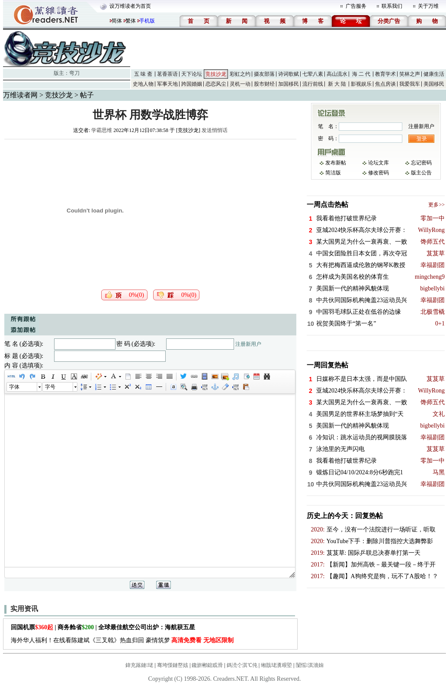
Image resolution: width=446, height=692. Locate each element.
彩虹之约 (240, 74)
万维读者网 (20, 95)
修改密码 (378, 173)
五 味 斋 (143, 74)
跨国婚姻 (191, 84)
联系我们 (392, 6)
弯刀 (74, 73)
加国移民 (288, 84)
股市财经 (264, 84)
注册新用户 (248, 344)
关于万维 (428, 6)
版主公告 (421, 173)
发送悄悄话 (215, 130)
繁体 (130, 21)
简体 (117, 21)
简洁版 (333, 173)
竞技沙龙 (215, 74)
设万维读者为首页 (130, 6)
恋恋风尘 (215, 84)
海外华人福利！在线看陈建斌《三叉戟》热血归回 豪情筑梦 (122, 640)
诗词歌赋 (288, 74)
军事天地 (167, 84)
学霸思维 (101, 130)
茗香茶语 (167, 74)
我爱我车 (409, 84)
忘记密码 (421, 163)
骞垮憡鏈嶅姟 (172, 665)
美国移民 (434, 84)
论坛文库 (378, 163)
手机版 (147, 21)
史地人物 (143, 84)
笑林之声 (409, 74)
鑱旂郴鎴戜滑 (207, 665)
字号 (50, 387)
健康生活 (434, 74)
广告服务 (356, 6)
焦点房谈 (385, 84)
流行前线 (312, 84)
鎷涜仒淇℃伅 (242, 665)
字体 (14, 387)
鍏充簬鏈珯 (139, 665)
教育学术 (385, 74)
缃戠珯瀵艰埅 (276, 665)
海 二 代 (361, 74)
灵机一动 (240, 84)
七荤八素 (312, 74)
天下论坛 (191, 74)
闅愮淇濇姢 (310, 665)
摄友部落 (264, 74)
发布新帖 (335, 163)
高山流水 (337, 74)
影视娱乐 (361, 84)
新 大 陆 (337, 84)
